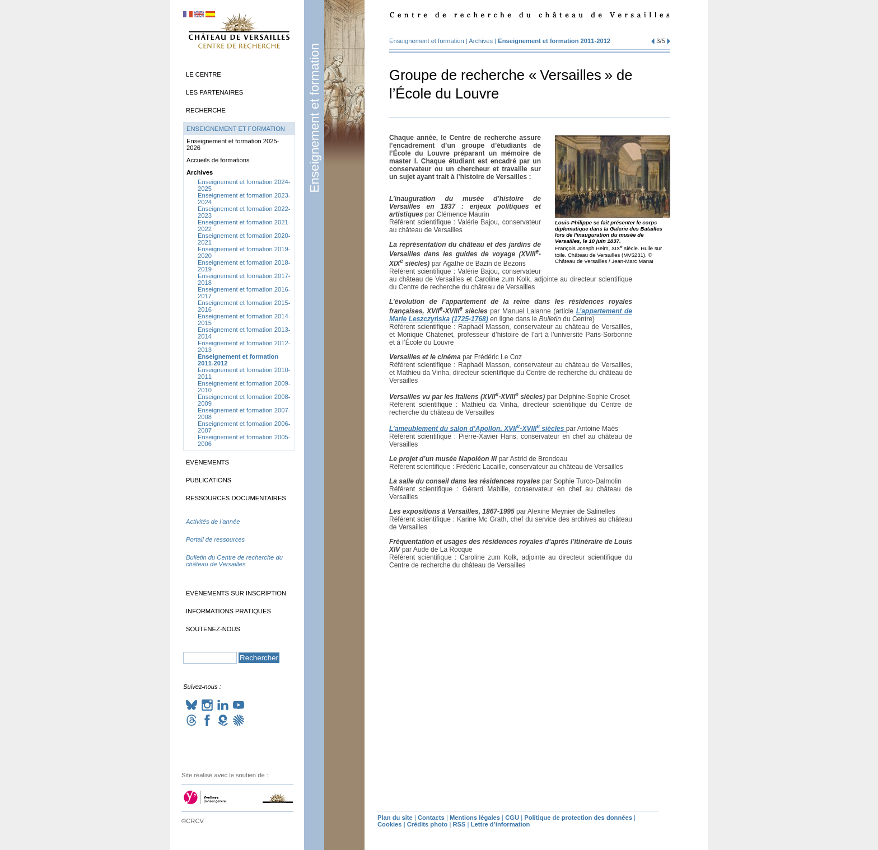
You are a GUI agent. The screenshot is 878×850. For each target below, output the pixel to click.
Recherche (206, 110)
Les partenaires (214, 92)
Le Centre (203, 74)
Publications (208, 480)
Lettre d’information (500, 824)
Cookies (389, 824)
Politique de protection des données (578, 817)
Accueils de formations (218, 160)
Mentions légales (475, 817)
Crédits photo (427, 824)
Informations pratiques (228, 611)
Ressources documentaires (236, 498)
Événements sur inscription (236, 593)
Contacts (431, 817)
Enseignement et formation (314, 118)
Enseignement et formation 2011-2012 (554, 40)
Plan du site (395, 817)
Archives (481, 40)
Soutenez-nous (213, 629)
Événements (207, 462)
